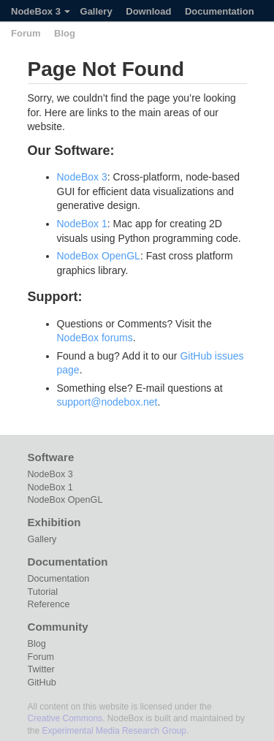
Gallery (96, 11)
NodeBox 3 (40, 11)
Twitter (41, 669)
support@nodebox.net (107, 402)
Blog (64, 33)
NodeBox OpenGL (98, 256)
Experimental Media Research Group (114, 731)
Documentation (219, 11)
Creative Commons (65, 718)
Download (148, 11)
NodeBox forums (95, 337)
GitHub (42, 682)
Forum (25, 33)
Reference (49, 604)
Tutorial (43, 592)
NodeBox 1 (82, 223)
